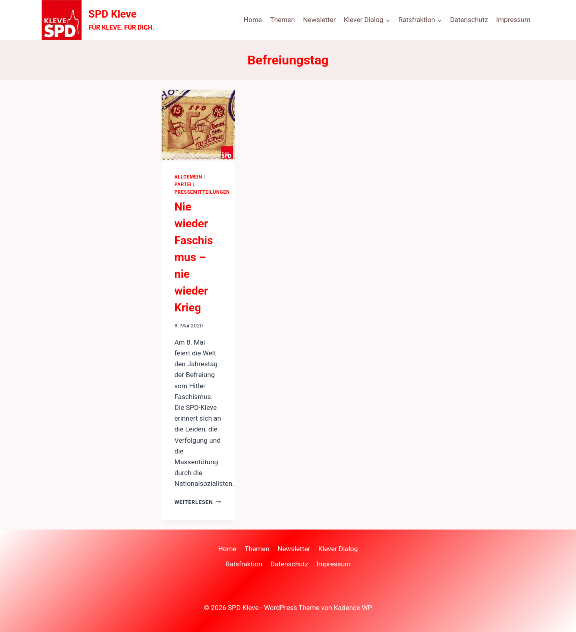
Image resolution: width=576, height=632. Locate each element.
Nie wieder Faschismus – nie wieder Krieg (193, 257)
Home (253, 20)
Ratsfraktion (243, 564)
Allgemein (188, 177)
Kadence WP (353, 608)
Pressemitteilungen (202, 192)
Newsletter (319, 20)
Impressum (513, 20)
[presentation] (198, 125)
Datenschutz (469, 20)
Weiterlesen (197, 502)
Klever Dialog (338, 549)
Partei (183, 184)
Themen (282, 20)
